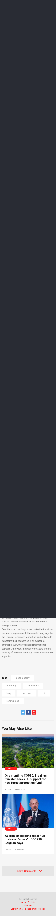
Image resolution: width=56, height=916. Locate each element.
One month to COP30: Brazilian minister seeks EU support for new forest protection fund (26, 779)
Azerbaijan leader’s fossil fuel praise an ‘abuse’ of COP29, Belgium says (25, 839)
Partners (28, 905)
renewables (12, 701)
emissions (33, 685)
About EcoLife (28, 902)
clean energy (23, 678)
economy (11, 685)
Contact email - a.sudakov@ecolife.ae (28, 908)
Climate (11, 768)
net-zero (26, 693)
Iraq (8, 693)
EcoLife (8, 789)
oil (44, 693)
